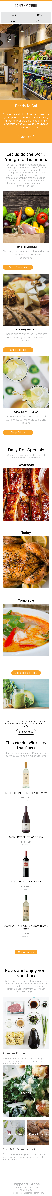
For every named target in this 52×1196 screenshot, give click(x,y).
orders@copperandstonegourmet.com (26, 1193)
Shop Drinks (18, 432)
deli (13, 20)
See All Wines (26, 952)
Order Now (26, 137)
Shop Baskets (18, 349)
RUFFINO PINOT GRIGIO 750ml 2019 (26, 793)
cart (39, 20)
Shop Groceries (18, 267)
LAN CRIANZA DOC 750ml (26, 881)
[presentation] (1, 87)
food (13, 15)
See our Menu (26, 731)
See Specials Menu (26, 672)
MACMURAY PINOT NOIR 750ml (26, 837)
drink (39, 15)
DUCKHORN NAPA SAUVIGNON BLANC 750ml (26, 927)
